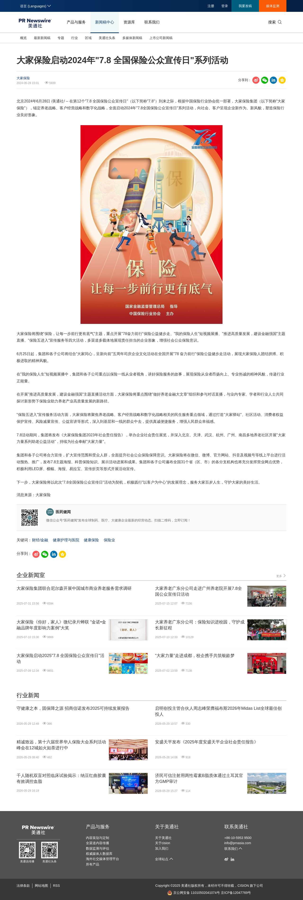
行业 (74, 38)
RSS (56, 885)
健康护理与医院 (66, 540)
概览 (23, 38)
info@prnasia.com (237, 843)
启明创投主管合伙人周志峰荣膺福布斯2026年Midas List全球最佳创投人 (218, 711)
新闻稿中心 (104, 22)
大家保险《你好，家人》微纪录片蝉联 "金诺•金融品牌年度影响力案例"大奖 (61, 625)
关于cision (162, 843)
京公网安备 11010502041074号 (193, 893)
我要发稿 (245, 6)
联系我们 (152, 22)
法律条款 (23, 885)
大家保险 (23, 78)
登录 (224, 6)
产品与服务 (76, 22)
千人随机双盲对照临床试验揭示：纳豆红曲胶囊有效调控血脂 (61, 778)
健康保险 (91, 540)
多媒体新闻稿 (132, 38)
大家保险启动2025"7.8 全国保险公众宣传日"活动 (60, 658)
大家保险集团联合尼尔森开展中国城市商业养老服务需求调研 (74, 588)
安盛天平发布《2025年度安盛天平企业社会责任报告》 (206, 742)
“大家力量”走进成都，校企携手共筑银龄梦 (195, 655)
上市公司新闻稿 (161, 38)
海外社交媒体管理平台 (102, 859)
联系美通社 (236, 826)
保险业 (109, 540)
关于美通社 (167, 826)
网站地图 (41, 885)
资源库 (129, 22)
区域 (88, 38)
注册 (211, 6)
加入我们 (161, 848)
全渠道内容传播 (97, 843)
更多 (281, 576)
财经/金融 (40, 540)
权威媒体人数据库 (99, 854)
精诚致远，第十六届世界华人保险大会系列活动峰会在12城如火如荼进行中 (61, 745)
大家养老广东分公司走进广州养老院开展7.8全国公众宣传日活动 (198, 591)
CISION (243, 885)
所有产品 (92, 864)
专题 (61, 38)
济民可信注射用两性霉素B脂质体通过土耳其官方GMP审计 (199, 778)
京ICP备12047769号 (236, 893)
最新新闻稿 (42, 38)
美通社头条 (107, 38)
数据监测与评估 (97, 848)
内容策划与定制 (97, 838)
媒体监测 (272, 6)
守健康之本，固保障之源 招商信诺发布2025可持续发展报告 (73, 708)
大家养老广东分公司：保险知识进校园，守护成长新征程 (200, 625)
